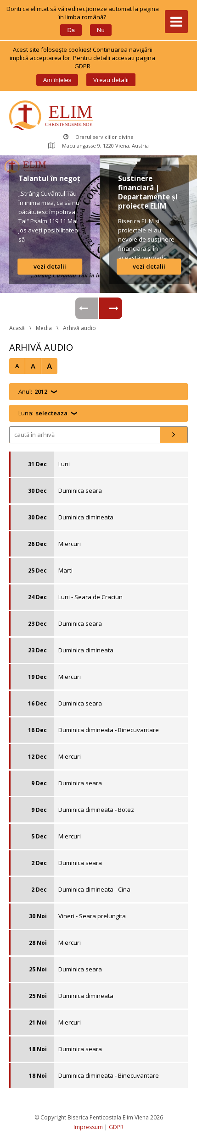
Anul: (32, 392)
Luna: (43, 413)
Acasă (17, 328)
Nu (101, 30)
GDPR (116, 1127)
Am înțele (57, 80)
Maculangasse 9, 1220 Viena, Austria (98, 145)
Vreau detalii (111, 80)
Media (44, 328)
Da (71, 30)
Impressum (88, 1127)
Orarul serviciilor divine (98, 136)
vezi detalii (50, 266)
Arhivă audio (79, 328)
